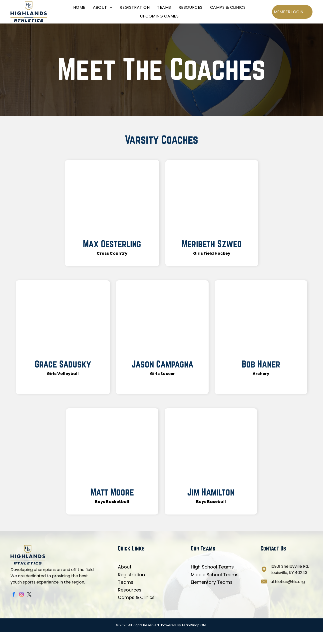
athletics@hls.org (288, 581)
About (124, 567)
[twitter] (29, 595)
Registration (131, 575)
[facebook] (13, 595)
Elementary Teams (212, 582)
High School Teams (212, 567)
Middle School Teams (215, 575)
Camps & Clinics (136, 597)
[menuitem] (79, 7)
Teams (125, 582)
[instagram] (21, 595)
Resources (129, 590)
